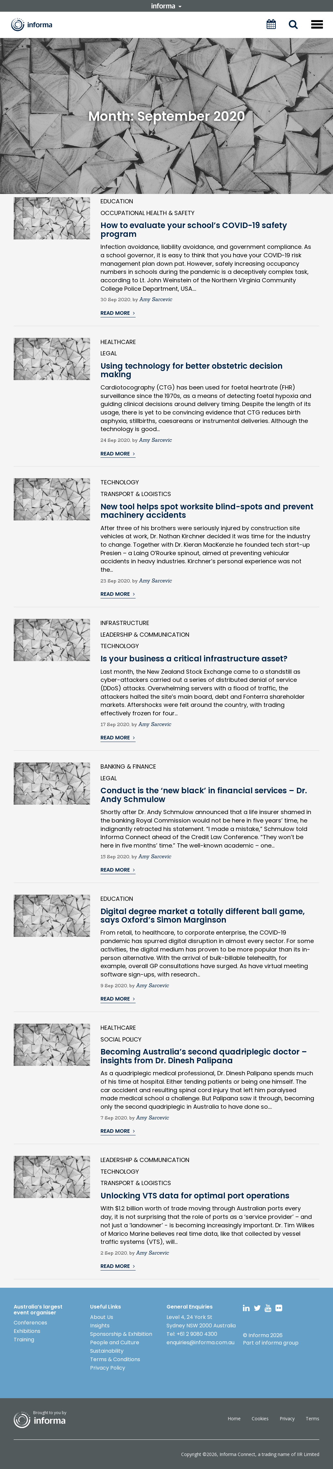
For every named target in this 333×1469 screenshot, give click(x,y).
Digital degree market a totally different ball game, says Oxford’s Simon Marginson (202, 915)
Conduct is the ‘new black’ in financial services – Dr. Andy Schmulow (203, 794)
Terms (312, 1418)
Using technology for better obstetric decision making (191, 370)
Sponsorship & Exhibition (121, 1334)
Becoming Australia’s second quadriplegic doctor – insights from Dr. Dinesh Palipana (203, 1056)
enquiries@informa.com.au (200, 1342)
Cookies (260, 1418)
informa (166, 5)
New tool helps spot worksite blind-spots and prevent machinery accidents (206, 510)
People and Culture (114, 1342)
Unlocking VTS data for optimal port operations (194, 1195)
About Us (101, 1317)
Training (24, 1339)
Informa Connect (237, 1454)
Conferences (30, 1322)
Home (234, 1418)
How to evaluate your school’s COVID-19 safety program (193, 229)
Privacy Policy (107, 1368)
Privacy (287, 1418)
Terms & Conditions (115, 1359)
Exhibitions (27, 1331)
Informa (36, 24)
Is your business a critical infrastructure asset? (193, 658)
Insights (100, 1325)
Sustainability (107, 1351)
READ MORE (117, 313)
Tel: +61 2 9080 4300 (191, 1334)
